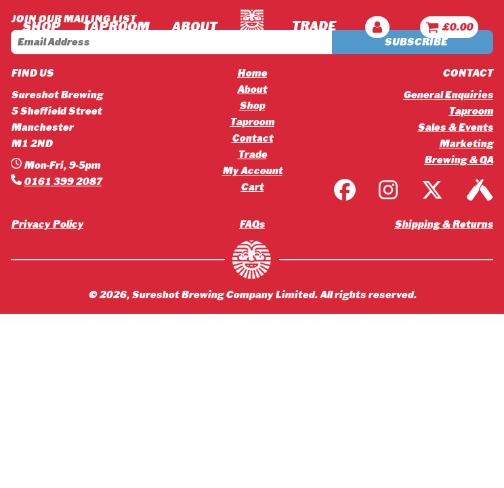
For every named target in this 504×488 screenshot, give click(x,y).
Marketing (466, 143)
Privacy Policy (47, 224)
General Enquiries (448, 94)
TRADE (313, 26)
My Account (252, 170)
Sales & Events (455, 127)
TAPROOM (115, 27)
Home (252, 73)
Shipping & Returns (443, 224)
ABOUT (194, 27)
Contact (252, 138)
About (252, 89)
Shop (41, 27)
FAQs (252, 224)
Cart (252, 187)
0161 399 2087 (63, 181)
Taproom (252, 122)
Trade (252, 154)
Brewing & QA (458, 160)
